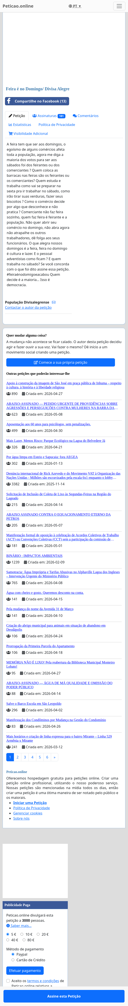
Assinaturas (48, 115)
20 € (45, 947)
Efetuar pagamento (25, 983)
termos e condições (43, 993)
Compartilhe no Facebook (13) (35, 101)
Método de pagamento (25, 961)
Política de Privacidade (56, 124)
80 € (30, 952)
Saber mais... (19, 938)
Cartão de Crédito (31, 972)
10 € (28, 947)
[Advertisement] (64, 49)
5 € (13, 947)
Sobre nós (21, 831)
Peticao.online (18, 6)
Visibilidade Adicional (28, 133)
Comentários (86, 115)
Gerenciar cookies (27, 825)
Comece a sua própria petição (60, 375)
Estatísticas (20, 124)
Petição (17, 115)
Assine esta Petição (38, 327)
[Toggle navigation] (119, 6)
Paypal (22, 967)
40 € (14, 952)
